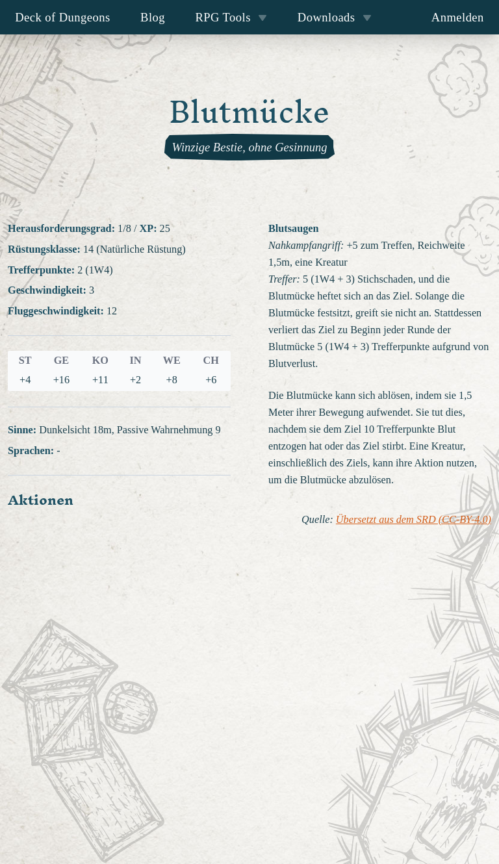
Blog (152, 17)
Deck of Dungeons (62, 17)
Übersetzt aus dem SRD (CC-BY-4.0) (413, 520)
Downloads (335, 17)
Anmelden (457, 17)
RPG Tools (231, 17)
